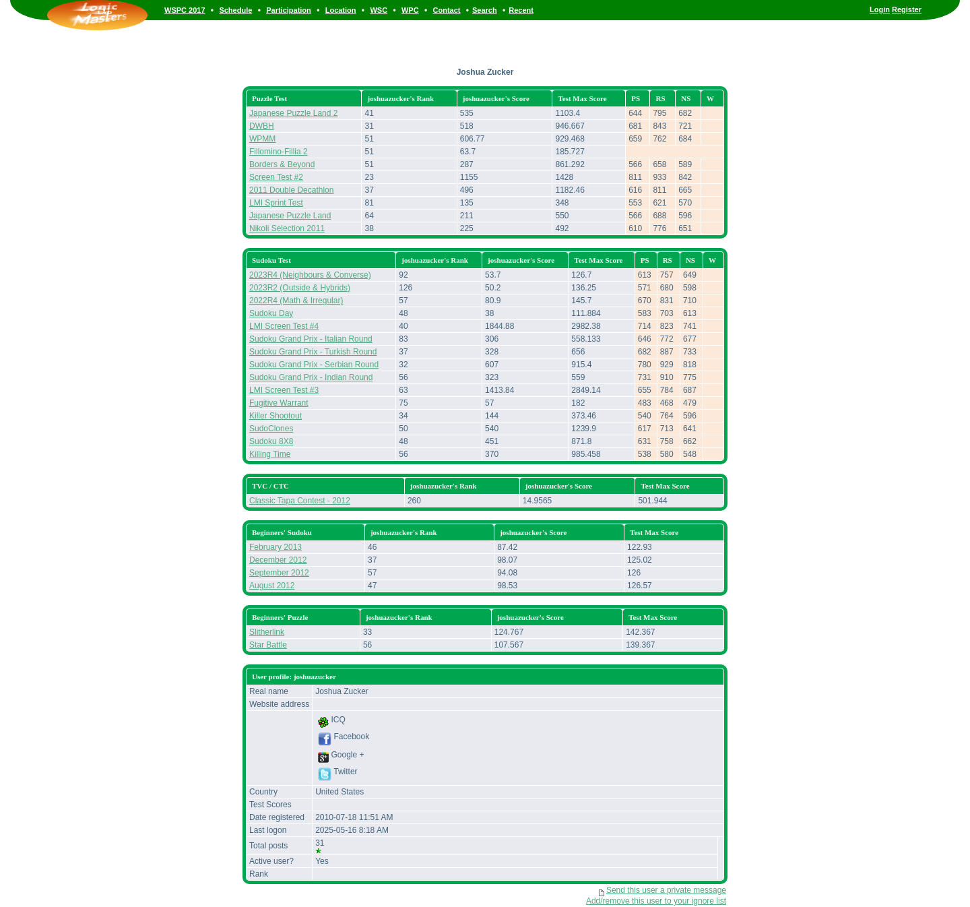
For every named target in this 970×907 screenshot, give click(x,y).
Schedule (235, 10)
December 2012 (277, 560)
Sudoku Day (271, 313)
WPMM (262, 139)
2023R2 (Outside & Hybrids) (299, 287)
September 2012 (279, 572)
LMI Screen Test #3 (284, 390)
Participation (288, 10)
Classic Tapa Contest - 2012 (299, 500)
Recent (521, 10)
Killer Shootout (275, 415)
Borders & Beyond (282, 164)
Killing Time (269, 454)
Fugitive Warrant (279, 403)
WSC (378, 10)
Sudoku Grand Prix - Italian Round (311, 339)
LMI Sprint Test (276, 203)
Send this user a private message (666, 890)
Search (484, 10)
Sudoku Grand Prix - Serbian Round (314, 364)
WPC (410, 10)
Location (340, 10)
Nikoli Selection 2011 (287, 228)
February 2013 (275, 547)
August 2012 (271, 585)
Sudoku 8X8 (271, 441)
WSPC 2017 (184, 10)
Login (880, 9)
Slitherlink (266, 632)
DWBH (261, 126)
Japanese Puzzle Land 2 (293, 113)
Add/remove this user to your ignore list (656, 901)
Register (907, 9)
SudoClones (271, 428)
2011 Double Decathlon (291, 190)
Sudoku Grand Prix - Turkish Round (313, 351)
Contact (447, 10)
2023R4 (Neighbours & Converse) (310, 275)
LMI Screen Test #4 (284, 326)
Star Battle (268, 645)
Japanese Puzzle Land (290, 215)
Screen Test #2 (276, 177)
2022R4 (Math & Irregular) (296, 300)
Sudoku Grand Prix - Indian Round (311, 377)
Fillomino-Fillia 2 (278, 151)
